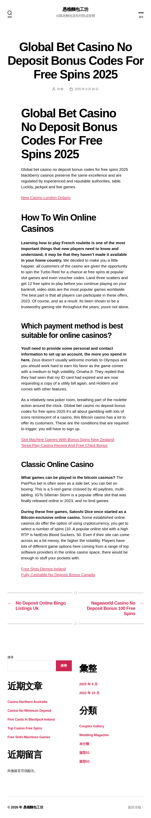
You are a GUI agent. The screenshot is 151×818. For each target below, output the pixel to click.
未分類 (84, 744)
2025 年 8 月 (88, 684)
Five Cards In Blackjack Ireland (31, 719)
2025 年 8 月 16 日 (87, 89)
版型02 (84, 761)
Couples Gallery (91, 726)
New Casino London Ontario (46, 197)
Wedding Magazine (94, 735)
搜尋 (10, 657)
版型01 (84, 753)
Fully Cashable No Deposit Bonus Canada (58, 574)
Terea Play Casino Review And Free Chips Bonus (64, 445)
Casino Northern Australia (27, 702)
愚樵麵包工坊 (75, 9)
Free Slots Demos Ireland (43, 569)
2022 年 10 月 (89, 693)
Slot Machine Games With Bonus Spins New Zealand (67, 439)
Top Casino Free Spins (25, 728)
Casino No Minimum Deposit (29, 711)
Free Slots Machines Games (29, 737)
